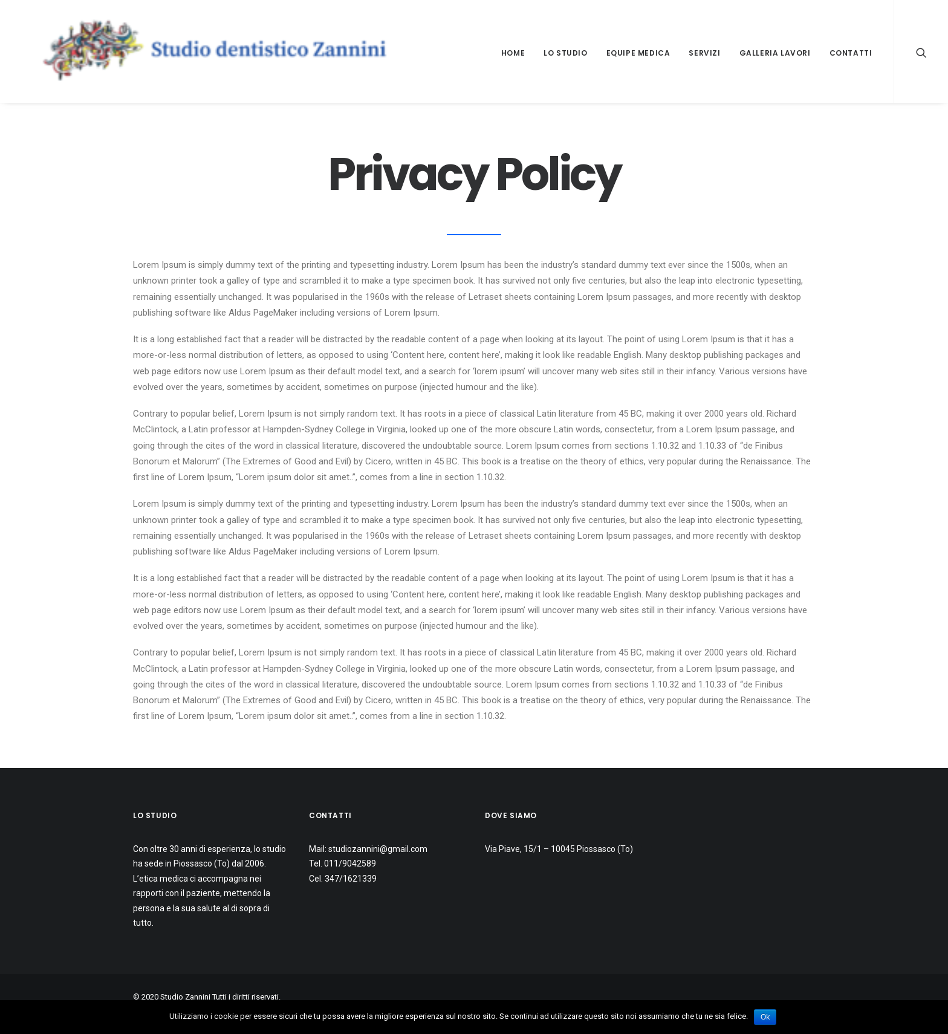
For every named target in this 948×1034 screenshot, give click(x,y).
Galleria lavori (775, 53)
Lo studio (565, 53)
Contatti (851, 53)
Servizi (704, 53)
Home (513, 53)
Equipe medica (638, 53)
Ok (765, 1017)
